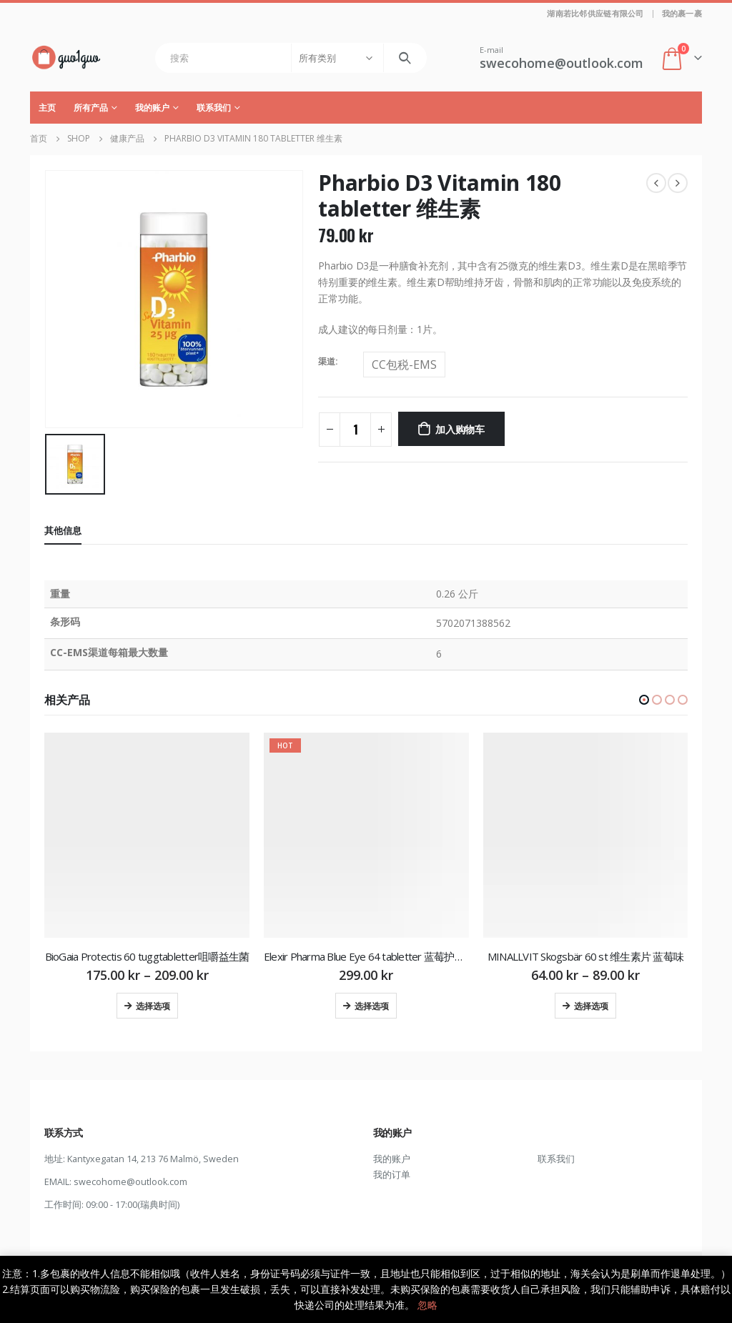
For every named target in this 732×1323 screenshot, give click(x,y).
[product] (146, 835)
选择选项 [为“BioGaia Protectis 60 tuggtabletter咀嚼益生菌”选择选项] (153, 1005)
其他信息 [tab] (62, 530)
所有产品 (91, 107)
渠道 (326, 361)
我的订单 (391, 1175)
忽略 (427, 1305)
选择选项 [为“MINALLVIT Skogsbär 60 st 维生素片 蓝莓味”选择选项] (591, 1005)
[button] (644, 699)
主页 (47, 107)
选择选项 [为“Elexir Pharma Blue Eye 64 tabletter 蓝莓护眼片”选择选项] (372, 1005)
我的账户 (152, 107)
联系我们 (214, 107)
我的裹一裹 (682, 13)
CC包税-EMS (404, 364)
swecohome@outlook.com (130, 1182)
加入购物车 (460, 428)
